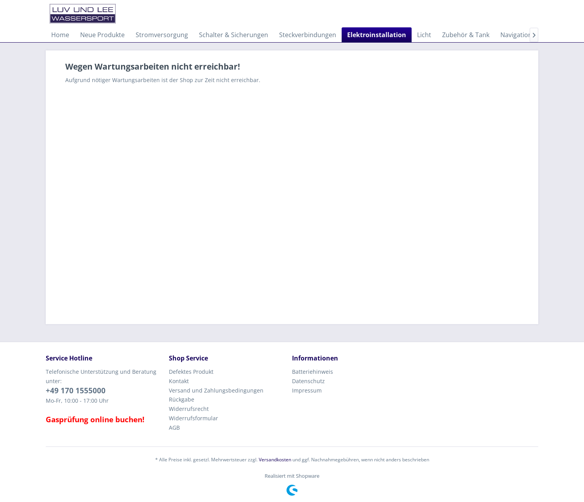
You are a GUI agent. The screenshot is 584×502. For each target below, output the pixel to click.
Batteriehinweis (312, 371)
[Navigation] (516, 34)
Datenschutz (308, 381)
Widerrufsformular (193, 418)
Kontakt (179, 381)
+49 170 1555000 (76, 390)
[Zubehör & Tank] (466, 34)
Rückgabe (181, 399)
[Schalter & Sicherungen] (233, 34)
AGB (174, 427)
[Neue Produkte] (102, 34)
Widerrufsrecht (189, 408)
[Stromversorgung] (161, 34)
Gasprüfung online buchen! (95, 419)
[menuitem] (60, 34)
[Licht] (424, 34)
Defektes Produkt (191, 371)
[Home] (60, 34)
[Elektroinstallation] (377, 34)
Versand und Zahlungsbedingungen (216, 390)
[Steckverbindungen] (308, 34)
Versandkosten (275, 459)
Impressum (307, 390)
